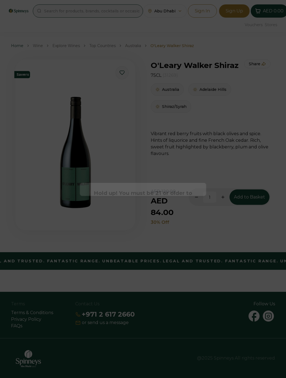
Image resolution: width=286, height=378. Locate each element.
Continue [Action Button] (143, 205)
